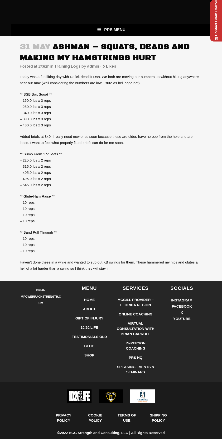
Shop (89, 355)
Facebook (182, 306)
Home (89, 300)
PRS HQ (136, 358)
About (89, 309)
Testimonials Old (89, 337)
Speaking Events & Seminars (135, 369)
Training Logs (67, 66)
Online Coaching (136, 314)
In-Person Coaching (135, 345)
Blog (89, 346)
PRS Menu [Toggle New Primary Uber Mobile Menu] (111, 30)
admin (93, 66)
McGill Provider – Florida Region (135, 302)
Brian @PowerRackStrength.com (41, 297)
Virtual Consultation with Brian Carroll (135, 328)
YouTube (181, 319)
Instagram (182, 300)
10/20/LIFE (89, 327)
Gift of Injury (89, 318)
